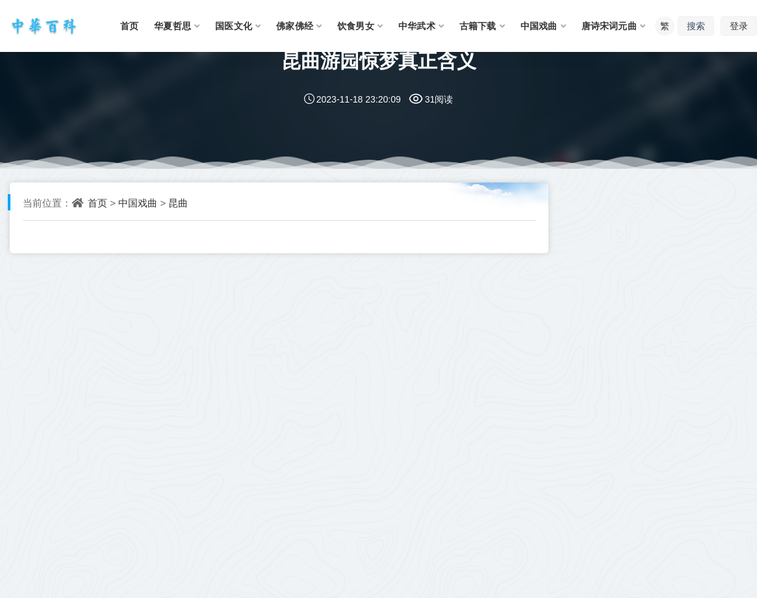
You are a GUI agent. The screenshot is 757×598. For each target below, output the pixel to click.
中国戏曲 (137, 202)
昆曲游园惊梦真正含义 (378, 60)
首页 (97, 202)
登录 (739, 25)
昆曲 (178, 202)
